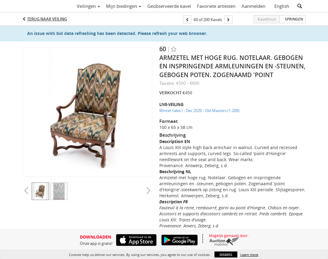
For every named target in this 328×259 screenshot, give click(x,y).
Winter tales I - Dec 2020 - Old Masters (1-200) (199, 110)
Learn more (249, 254)
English (281, 6)
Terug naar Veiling (47, 19)
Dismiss (226, 254)
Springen (294, 19)
